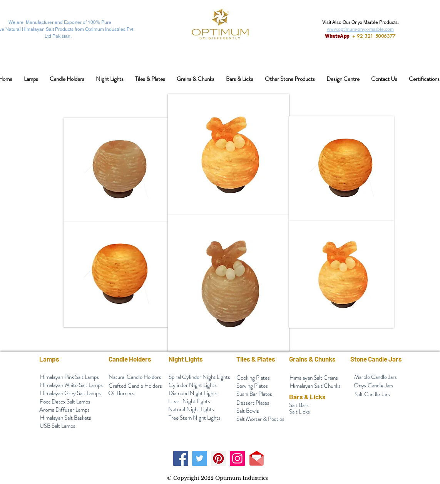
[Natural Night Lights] (191, 409)
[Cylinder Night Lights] (193, 385)
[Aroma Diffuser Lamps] (64, 410)
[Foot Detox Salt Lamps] (65, 402)
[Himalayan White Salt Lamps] (71, 385)
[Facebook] (180, 458)
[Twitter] (199, 458)
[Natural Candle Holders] (135, 377)
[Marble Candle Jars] (375, 377)
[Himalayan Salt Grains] (314, 378)
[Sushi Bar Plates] (254, 394)
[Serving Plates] (252, 386)
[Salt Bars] (299, 405)
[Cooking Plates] (253, 378)
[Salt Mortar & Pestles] (260, 419)
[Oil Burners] (121, 393)
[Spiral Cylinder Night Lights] (199, 377)
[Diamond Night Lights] (193, 393)
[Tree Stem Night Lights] (194, 418)
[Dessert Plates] (252, 403)
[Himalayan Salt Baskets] (65, 418)
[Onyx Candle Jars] (374, 386)
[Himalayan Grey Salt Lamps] (70, 393)
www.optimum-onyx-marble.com (360, 29)
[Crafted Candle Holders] (135, 386)
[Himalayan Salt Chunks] (315, 386)
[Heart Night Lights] (189, 401)
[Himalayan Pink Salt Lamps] (69, 377)
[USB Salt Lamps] (57, 426)
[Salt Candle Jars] (372, 394)
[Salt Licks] (299, 412)
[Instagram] (237, 458)
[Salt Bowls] (247, 411)
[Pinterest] (218, 458)
